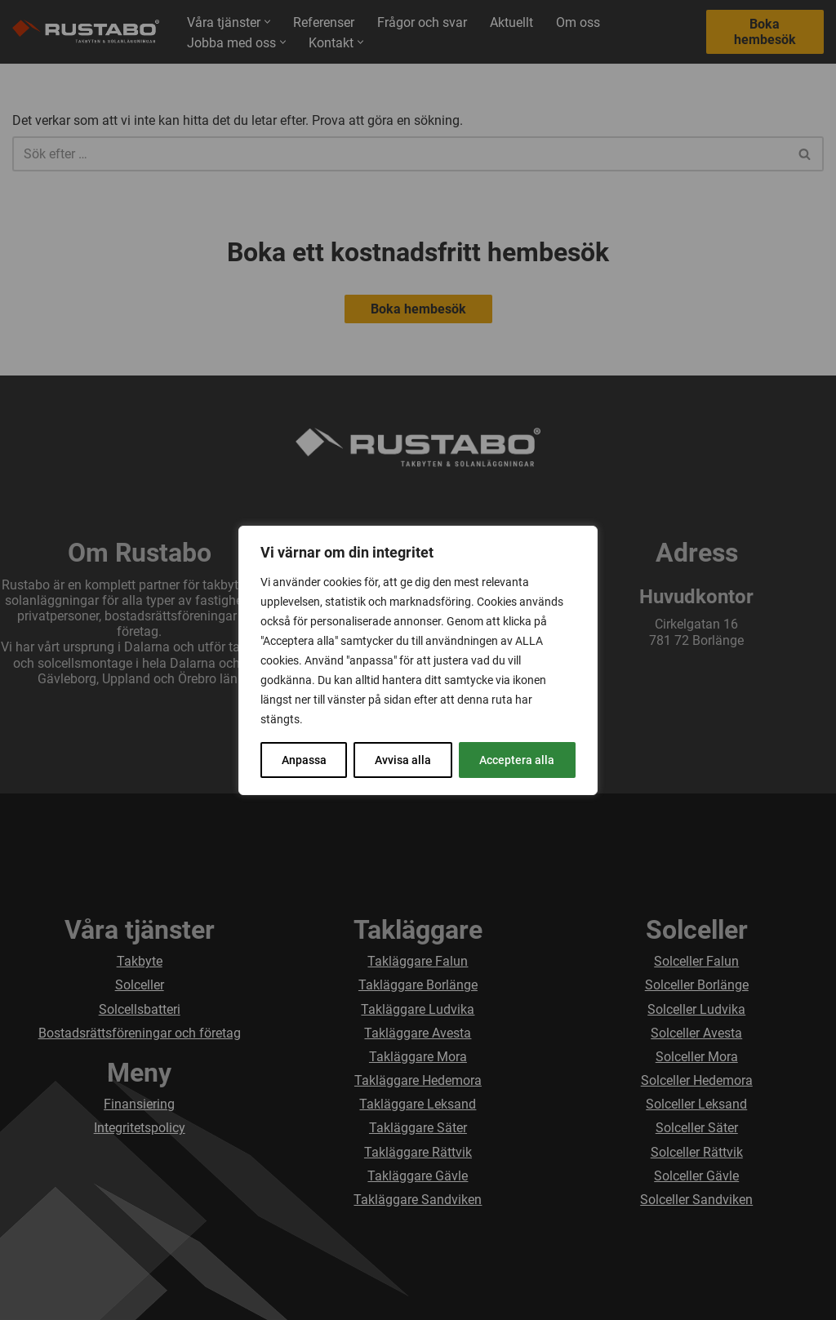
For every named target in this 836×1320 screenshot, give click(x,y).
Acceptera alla (516, 760)
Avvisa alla (403, 760)
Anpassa (304, 760)
